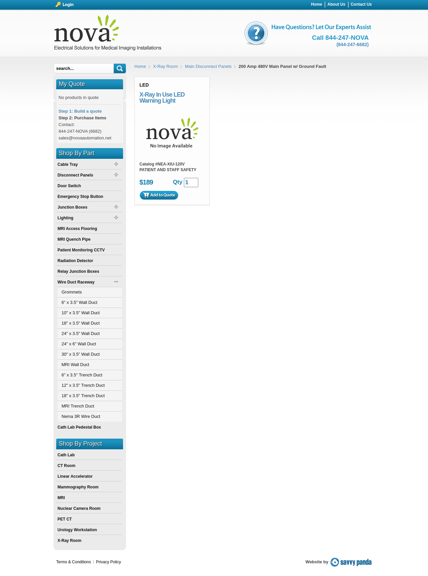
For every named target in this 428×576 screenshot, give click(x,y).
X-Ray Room (165, 66)
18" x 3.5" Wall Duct (81, 323)
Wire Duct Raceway (76, 282)
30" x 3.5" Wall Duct (81, 354)
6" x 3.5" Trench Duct (82, 374)
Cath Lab (66, 455)
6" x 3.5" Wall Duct (79, 302)
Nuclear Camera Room (79, 508)
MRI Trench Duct (78, 406)
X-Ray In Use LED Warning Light (162, 97)
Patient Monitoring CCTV (81, 250)
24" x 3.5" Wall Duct (81, 333)
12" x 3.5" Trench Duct (83, 385)
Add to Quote (158, 195)
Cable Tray (68, 164)
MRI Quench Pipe (74, 239)
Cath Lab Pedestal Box (79, 427)
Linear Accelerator (75, 476)
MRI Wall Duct (75, 364)
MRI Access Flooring (77, 228)
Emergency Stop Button (80, 196)
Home (140, 66)
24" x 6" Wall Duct (79, 343)
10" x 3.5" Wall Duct (81, 312)
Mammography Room (78, 487)
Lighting (65, 218)
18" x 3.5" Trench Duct (83, 395)
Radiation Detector (75, 260)
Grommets (72, 292)
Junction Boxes (72, 207)
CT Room (66, 465)
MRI (61, 497)
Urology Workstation (77, 530)
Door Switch (69, 186)
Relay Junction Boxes (78, 271)
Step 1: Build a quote (80, 111)
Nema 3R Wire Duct (81, 416)
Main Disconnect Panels (208, 66)
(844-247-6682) (352, 44)
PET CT (65, 519)
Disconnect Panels (75, 175)
